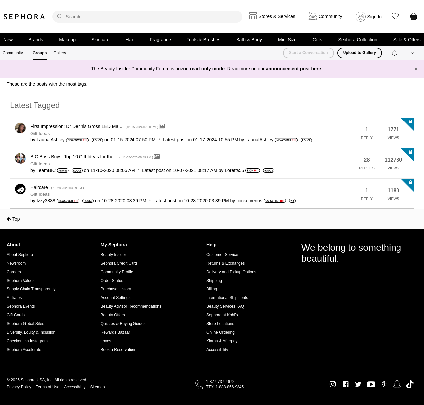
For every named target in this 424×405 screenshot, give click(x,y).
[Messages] (413, 53)
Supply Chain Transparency (31, 289)
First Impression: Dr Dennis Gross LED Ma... (94, 126)
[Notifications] (395, 53)
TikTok (410, 384)
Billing (211, 289)
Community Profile (117, 272)
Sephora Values (21, 280)
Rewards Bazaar (115, 332)
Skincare (100, 39)
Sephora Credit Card (119, 263)
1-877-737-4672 (220, 381)
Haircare (57, 187)
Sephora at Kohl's (222, 315)
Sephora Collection (357, 39)
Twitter (358, 384)
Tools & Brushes (203, 39)
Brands (35, 39)
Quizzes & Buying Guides (123, 323)
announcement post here (293, 68)
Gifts (317, 39)
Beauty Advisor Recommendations (131, 306)
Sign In (374, 16)
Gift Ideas (40, 133)
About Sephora (20, 254)
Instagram (333, 384)
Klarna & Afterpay (221, 341)
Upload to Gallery (359, 52)
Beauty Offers (113, 315)
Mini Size (287, 39)
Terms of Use (48, 387)
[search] (147, 17)
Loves (106, 341)
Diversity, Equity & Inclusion (31, 332)
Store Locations (220, 323)
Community (13, 53)
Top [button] (16, 219)
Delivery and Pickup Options (231, 272)
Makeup (67, 39)
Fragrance (160, 39)
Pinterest (384, 384)
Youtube (371, 384)
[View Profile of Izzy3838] (46, 200)
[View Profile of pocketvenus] (249, 200)
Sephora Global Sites (25, 323)
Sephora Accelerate (24, 349)
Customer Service (222, 254)
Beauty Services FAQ (225, 306)
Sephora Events (21, 306)
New (8, 39)
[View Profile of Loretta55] (234, 170)
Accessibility (217, 349)
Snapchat (397, 384)
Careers (14, 272)
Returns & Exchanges (225, 263)
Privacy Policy (19, 387)
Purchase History (116, 289)
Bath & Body (249, 39)
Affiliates (14, 297)
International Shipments (227, 297)
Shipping (214, 280)
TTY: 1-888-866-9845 (225, 387)
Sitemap (97, 387)
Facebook (346, 384)
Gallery (59, 53)
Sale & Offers (407, 39)
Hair (130, 39)
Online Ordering (220, 332)
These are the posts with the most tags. (47, 84)
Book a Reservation (118, 349)
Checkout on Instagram (27, 341)
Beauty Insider (113, 254)
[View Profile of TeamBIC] (46, 170)
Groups (40, 53)
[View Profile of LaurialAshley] (51, 139)
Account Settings (116, 297)
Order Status (112, 280)
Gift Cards (16, 315)
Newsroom (16, 263)
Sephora (24, 16)
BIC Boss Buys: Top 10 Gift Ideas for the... (92, 156)
